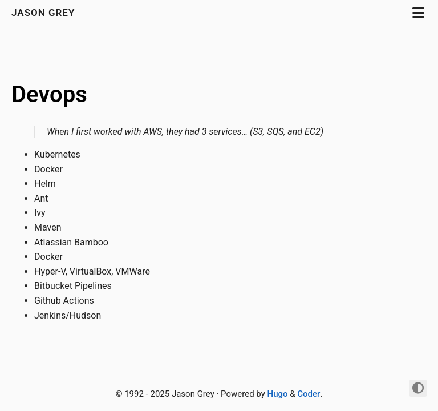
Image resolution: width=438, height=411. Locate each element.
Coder (308, 394)
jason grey (44, 12)
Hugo (277, 394)
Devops (49, 94)
